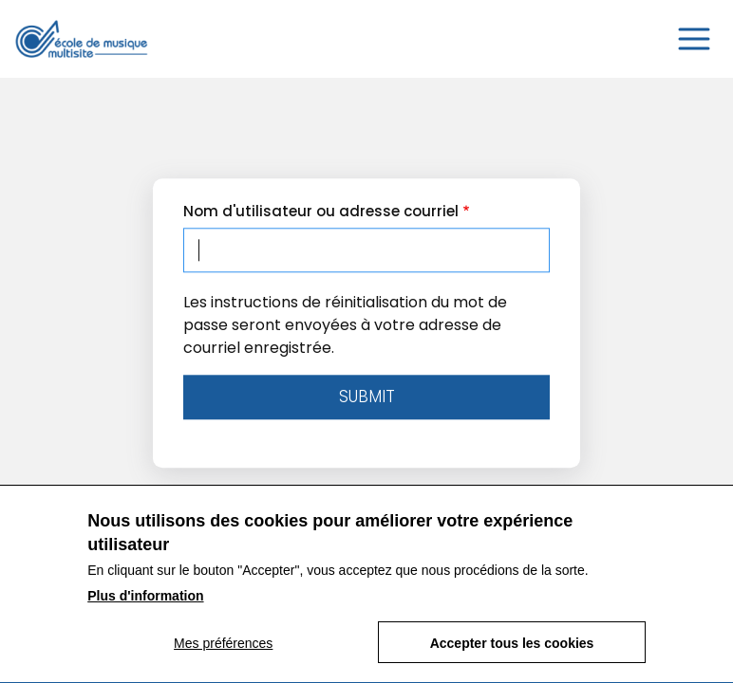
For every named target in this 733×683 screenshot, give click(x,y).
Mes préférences (223, 654)
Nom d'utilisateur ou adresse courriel (321, 211)
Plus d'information (145, 607)
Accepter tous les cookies (512, 654)
